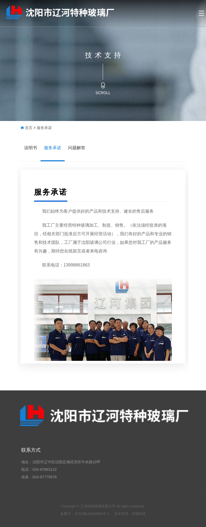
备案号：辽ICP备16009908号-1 (85, 514)
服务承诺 (44, 128)
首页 (28, 128)
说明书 (30, 147)
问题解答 (76, 147)
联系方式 (31, 450)
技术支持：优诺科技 (130, 514)
